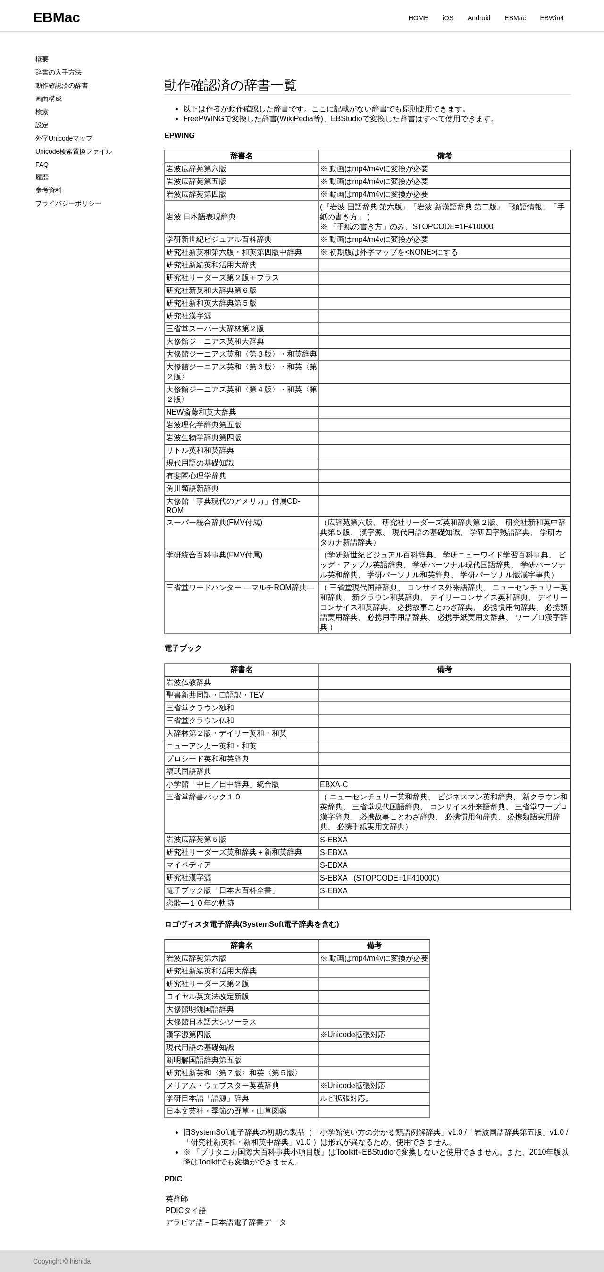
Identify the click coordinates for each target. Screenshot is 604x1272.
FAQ (42, 164)
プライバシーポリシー (68, 203)
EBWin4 (552, 18)
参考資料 (48, 190)
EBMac (56, 17)
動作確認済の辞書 (61, 85)
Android (479, 18)
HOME (418, 18)
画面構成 (48, 98)
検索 (42, 112)
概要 (42, 59)
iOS (448, 18)
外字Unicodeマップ (63, 138)
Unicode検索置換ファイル (73, 151)
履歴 (42, 177)
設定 (42, 125)
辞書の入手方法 (58, 72)
